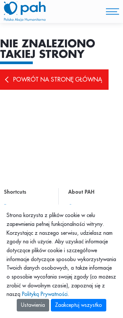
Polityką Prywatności (45, 294)
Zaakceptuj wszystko (78, 305)
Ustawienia (33, 305)
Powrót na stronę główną (57, 80)
